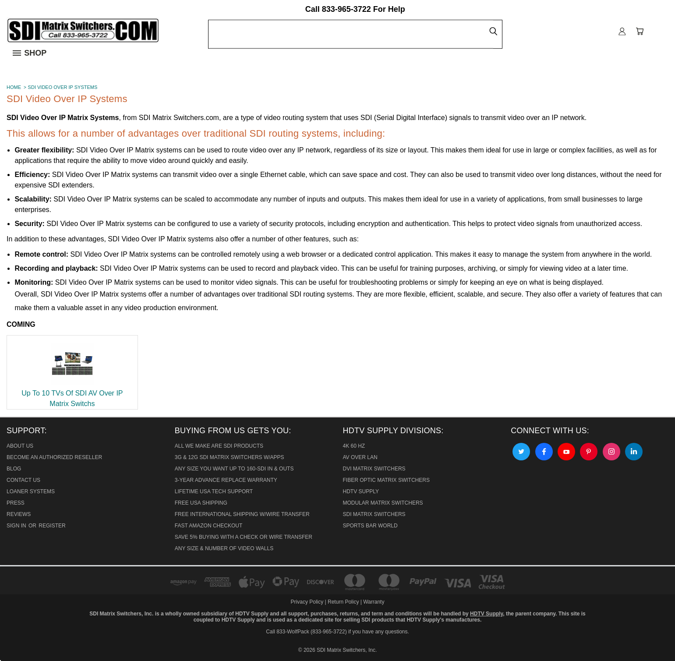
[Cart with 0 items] (640, 31)
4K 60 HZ (354, 446)
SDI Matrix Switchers (374, 514)
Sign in (17, 526)
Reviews (19, 514)
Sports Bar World (370, 526)
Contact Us (23, 480)
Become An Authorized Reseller (54, 457)
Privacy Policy (308, 602)
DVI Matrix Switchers (374, 469)
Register (52, 526)
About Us (20, 446)
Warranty (373, 602)
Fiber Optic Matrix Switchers (386, 480)
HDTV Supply (361, 491)
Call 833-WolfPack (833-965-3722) (306, 632)
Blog (14, 469)
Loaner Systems (31, 491)
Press (16, 503)
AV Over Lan (360, 457)
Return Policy (343, 602)
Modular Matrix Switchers (383, 503)
